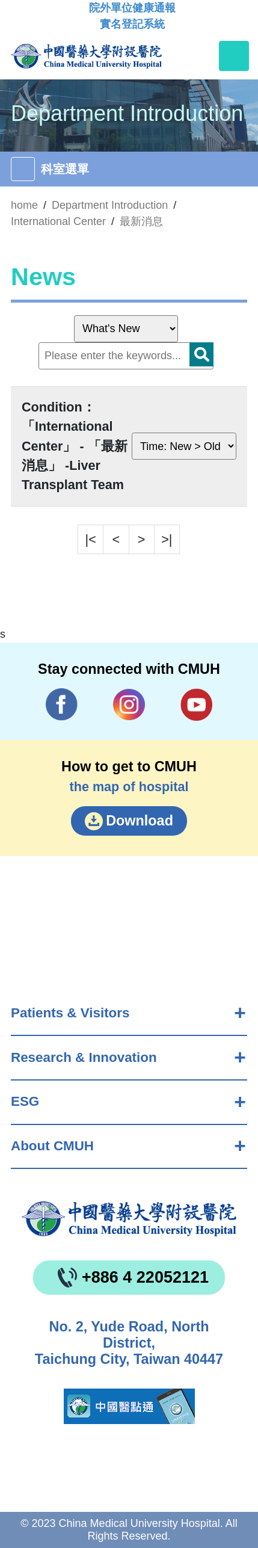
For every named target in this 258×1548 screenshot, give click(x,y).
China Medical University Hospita (129, 1218)
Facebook (62, 704)
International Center (58, 221)
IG (129, 705)
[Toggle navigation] (234, 56)
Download (139, 820)
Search (201, 354)
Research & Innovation (84, 1057)
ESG (25, 1101)
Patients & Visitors (70, 1012)
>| (166, 539)
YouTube (196, 704)
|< (90, 539)
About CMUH (52, 1145)
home (24, 205)
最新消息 (141, 221)
